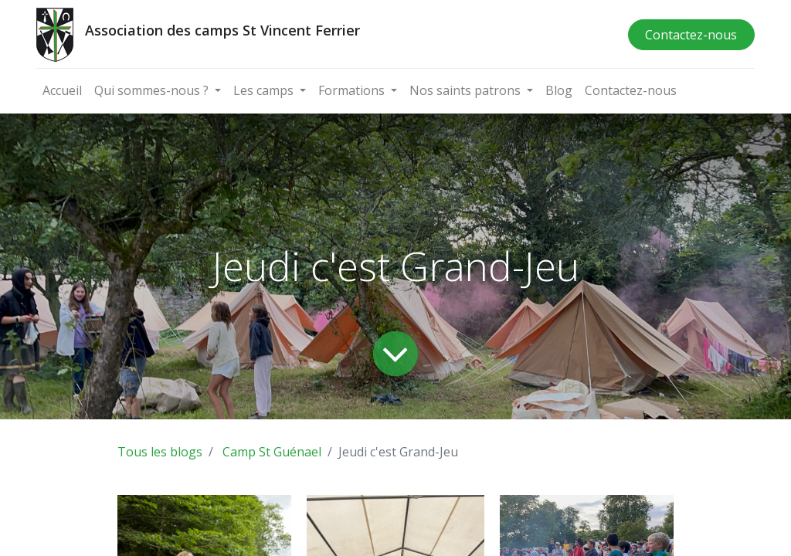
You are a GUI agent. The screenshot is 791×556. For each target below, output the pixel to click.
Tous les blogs (159, 451)
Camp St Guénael (271, 451)
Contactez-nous (691, 34)
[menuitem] (62, 90)
